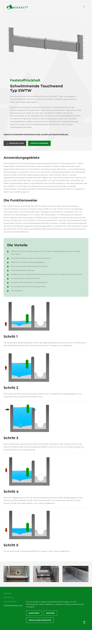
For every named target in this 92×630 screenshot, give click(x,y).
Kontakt (7, 593)
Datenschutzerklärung (44, 607)
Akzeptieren (34, 613)
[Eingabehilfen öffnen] (84, 622)
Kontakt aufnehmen (39, 143)
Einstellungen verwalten (40, 620)
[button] (84, 6)
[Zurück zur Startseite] (17, 6)
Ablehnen (50, 613)
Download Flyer (15, 143)
